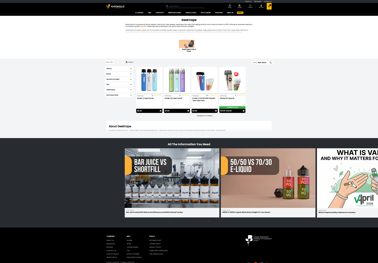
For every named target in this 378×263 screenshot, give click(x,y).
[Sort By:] (263, 62)
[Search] (167, 6)
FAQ (128, 250)
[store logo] (115, 6)
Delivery (109, 247)
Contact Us (268, 1)
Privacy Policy (155, 247)
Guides (240, 6)
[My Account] (261, 6)
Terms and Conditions (158, 250)
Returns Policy (155, 240)
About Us (248, 1)
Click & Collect (112, 254)
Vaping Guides (132, 247)
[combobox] (185, 6)
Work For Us (111, 257)
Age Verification (156, 254)
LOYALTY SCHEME (133, 254)
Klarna (129, 240)
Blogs (229, 6)
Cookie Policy (155, 244)
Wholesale (257, 1)
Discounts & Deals (134, 257)
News (129, 244)
